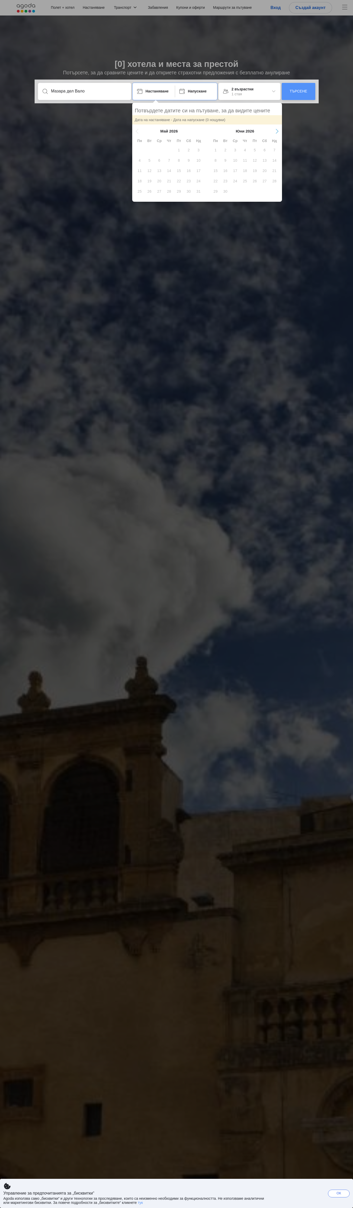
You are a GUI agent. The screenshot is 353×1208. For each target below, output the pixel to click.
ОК (338, 1193)
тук (140, 1203)
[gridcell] (179, 150)
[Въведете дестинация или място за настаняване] (88, 91)
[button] (137, 131)
